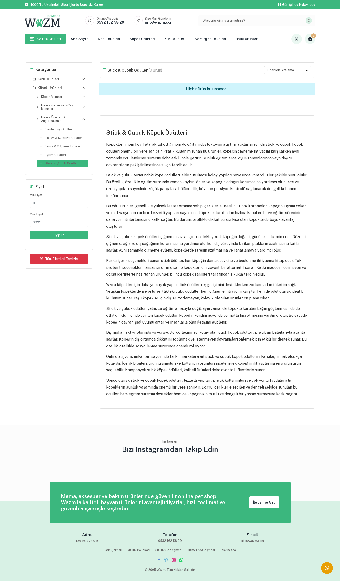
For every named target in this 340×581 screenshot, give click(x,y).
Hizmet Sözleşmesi (201, 550)
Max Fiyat (36, 214)
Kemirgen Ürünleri (210, 39)
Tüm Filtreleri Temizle (59, 259)
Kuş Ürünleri (174, 39)
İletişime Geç (264, 502)
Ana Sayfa (80, 39)
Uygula (58, 235)
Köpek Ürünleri (142, 39)
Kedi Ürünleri (109, 39)
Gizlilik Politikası (138, 550)
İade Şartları (113, 550)
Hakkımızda (228, 550)
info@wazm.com (252, 541)
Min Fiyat (36, 195)
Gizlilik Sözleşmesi (168, 550)
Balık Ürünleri (247, 39)
